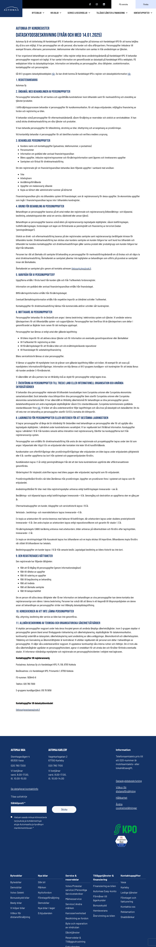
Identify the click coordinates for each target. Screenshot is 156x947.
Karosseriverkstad (75, 896)
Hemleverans (100, 894)
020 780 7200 (18, 768)
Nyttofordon (45, 876)
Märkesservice (73, 882)
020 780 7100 (55, 768)
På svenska (123, 4)
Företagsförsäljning (48, 881)
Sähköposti (18, 806)
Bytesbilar (55, 14)
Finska (145, 4)
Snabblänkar (128, 900)
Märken (42, 870)
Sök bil (41, 865)
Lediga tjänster (129, 876)
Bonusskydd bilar (19, 881)
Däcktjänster (72, 916)
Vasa (123, 865)
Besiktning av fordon (76, 901)
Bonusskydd (100, 888)
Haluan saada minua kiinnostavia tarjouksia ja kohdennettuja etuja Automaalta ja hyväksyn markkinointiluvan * (30, 825)
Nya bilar (71, 14)
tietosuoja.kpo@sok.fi (81, 271)
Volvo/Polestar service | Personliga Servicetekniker (76, 873)
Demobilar (16, 870)
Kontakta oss (128, 890)
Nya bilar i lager (46, 891)
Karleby (125, 870)
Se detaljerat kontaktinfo (24, 792)
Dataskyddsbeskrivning (129, 784)
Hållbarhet (121, 801)
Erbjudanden (45, 896)
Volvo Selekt (17, 876)
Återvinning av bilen (104, 899)
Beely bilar (16, 886)
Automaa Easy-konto (104, 874)
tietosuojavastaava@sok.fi (28, 713)
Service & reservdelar (90, 14)
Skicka (64, 813)
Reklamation (128, 895)
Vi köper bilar (17, 891)
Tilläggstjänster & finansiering (115, 14)
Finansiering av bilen (104, 869)
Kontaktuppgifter (143, 14)
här (39, 411)
